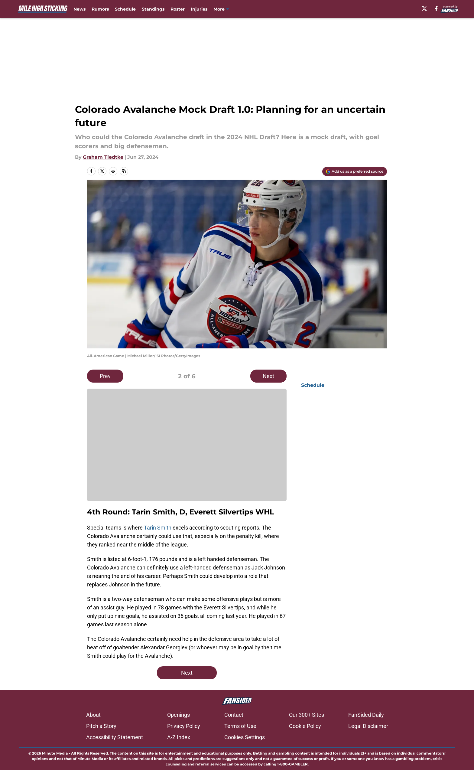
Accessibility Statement (114, 737)
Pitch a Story (101, 726)
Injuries (199, 9)
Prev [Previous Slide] (105, 376)
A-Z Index (178, 737)
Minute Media (55, 753)
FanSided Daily (366, 715)
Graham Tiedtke (103, 157)
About (93, 715)
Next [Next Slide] (268, 376)
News (79, 9)
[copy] (124, 171)
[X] (424, 8)
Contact (233, 715)
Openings (178, 715)
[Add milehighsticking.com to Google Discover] (354, 171)
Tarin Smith (157, 527)
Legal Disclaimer (368, 726)
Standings (153, 9)
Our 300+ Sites (306, 715)
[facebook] (436, 8)
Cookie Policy (305, 726)
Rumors (100, 9)
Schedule (125, 9)
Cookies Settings (244, 737)
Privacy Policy (183, 726)
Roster (177, 9)
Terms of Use (240, 726)
